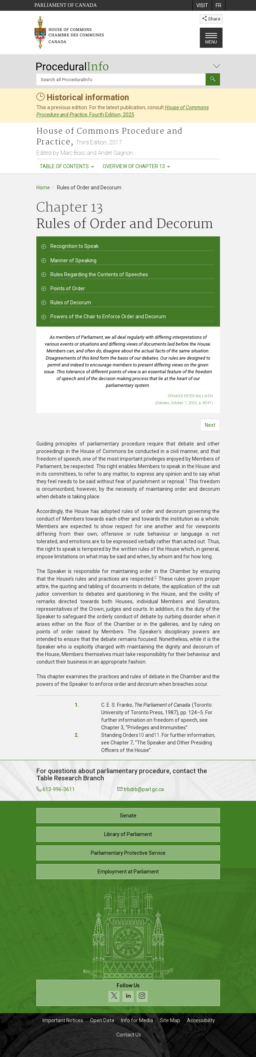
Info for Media (137, 1020)
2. (77, 735)
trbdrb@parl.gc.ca (143, 789)
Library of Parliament (128, 834)
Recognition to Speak (74, 246)
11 (157, 735)
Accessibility (201, 1020)
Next (210, 425)
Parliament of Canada (66, 5)
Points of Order (67, 288)
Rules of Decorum (70, 302)
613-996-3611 (58, 789)
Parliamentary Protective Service (128, 853)
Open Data (102, 1020)
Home (43, 187)
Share (211, 19)
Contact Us (128, 1035)
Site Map (170, 1020)
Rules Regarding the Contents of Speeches (99, 274)
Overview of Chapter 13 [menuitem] (134, 166)
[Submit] (213, 79)
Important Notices (62, 1020)
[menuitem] (202, 5)
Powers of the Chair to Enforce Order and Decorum (108, 316)
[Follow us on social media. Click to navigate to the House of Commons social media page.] (128, 993)
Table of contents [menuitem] (64, 166)
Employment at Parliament (128, 871)
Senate (128, 815)
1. (77, 705)
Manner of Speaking (73, 260)
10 (141, 735)
